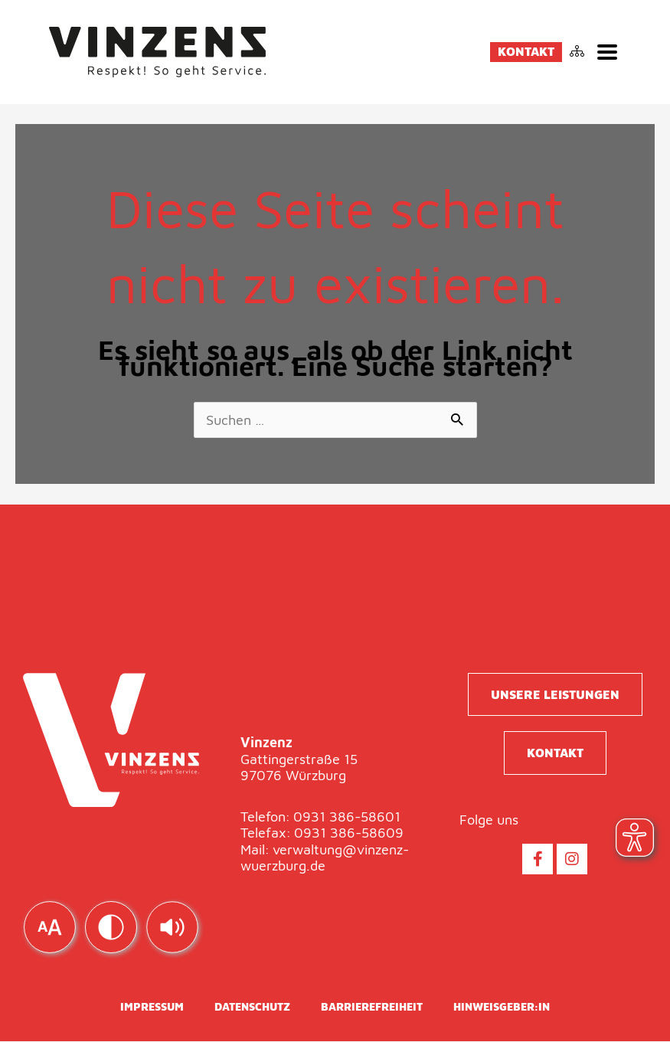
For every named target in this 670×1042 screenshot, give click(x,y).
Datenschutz (252, 1007)
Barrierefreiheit (372, 1007)
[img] (172, 927)
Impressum (152, 1007)
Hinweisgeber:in (501, 1007)
